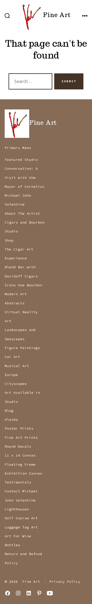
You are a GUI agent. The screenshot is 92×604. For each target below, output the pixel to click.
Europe (11, 375)
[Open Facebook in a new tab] (8, 593)
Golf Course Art (21, 518)
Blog (9, 410)
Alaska (11, 419)
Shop (9, 240)
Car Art (12, 356)
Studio (11, 231)
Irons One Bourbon (23, 285)
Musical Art (17, 366)
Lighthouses (17, 509)
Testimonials (18, 482)
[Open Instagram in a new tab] (18, 593)
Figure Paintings (22, 348)
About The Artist (22, 213)
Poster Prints (19, 428)
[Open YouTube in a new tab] (50, 593)
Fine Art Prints (21, 437)
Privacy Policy (64, 581)
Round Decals (18, 446)
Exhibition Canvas (23, 473)
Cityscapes (16, 383)
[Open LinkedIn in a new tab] (29, 593)
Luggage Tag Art (21, 527)
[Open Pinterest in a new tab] (39, 593)
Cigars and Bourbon (24, 222)
